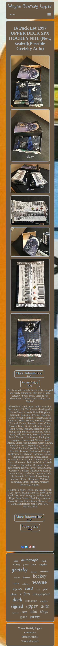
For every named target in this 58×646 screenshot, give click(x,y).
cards (38, 589)
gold (45, 589)
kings (44, 611)
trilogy (16, 564)
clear (34, 564)
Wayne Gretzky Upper (30, 628)
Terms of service (30, 641)
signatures (15, 613)
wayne (39, 582)
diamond (26, 577)
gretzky (20, 570)
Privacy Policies (30, 636)
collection (44, 571)
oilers (25, 593)
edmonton (31, 600)
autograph (29, 560)
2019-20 (16, 578)
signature (34, 572)
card (29, 588)
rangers (43, 601)
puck (24, 611)
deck (17, 599)
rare (16, 583)
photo (14, 594)
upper (32, 606)
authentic (25, 584)
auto (45, 606)
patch (25, 564)
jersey (35, 616)
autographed (41, 594)
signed (17, 606)
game (23, 616)
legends (17, 589)
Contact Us (30, 632)
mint (33, 611)
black (44, 561)
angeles (43, 564)
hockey (39, 575)
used (16, 561)
